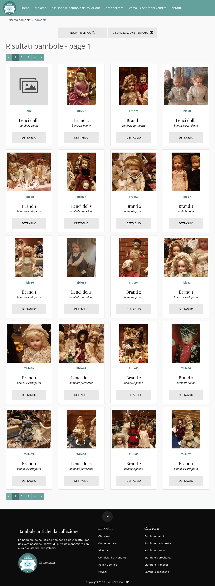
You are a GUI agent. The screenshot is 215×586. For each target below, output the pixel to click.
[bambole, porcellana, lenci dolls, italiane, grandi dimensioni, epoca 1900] (81, 171)
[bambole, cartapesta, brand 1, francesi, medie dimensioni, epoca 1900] (133, 86)
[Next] (15, 57)
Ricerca (132, 8)
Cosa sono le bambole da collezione (75, 8)
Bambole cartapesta (157, 543)
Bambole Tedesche (156, 571)
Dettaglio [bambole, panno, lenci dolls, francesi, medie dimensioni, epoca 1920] (29, 137)
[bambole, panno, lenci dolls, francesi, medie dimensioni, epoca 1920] (29, 86)
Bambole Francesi (156, 564)
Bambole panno (154, 550)
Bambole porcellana (157, 557)
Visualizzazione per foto (133, 32)
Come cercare (114, 8)
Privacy (103, 571)
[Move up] (107, 516)
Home (25, 8)
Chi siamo (39, 8)
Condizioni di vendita (112, 557)
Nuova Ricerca (82, 32)
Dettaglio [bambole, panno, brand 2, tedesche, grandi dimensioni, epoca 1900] (81, 137)
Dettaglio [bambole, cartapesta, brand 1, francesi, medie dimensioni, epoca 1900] (133, 137)
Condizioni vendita (153, 8)
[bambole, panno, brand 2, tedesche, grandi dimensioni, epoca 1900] (81, 86)
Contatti (175, 8)
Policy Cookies (107, 564)
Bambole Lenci (154, 536)
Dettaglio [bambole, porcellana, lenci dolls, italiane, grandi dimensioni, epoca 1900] (186, 137)
